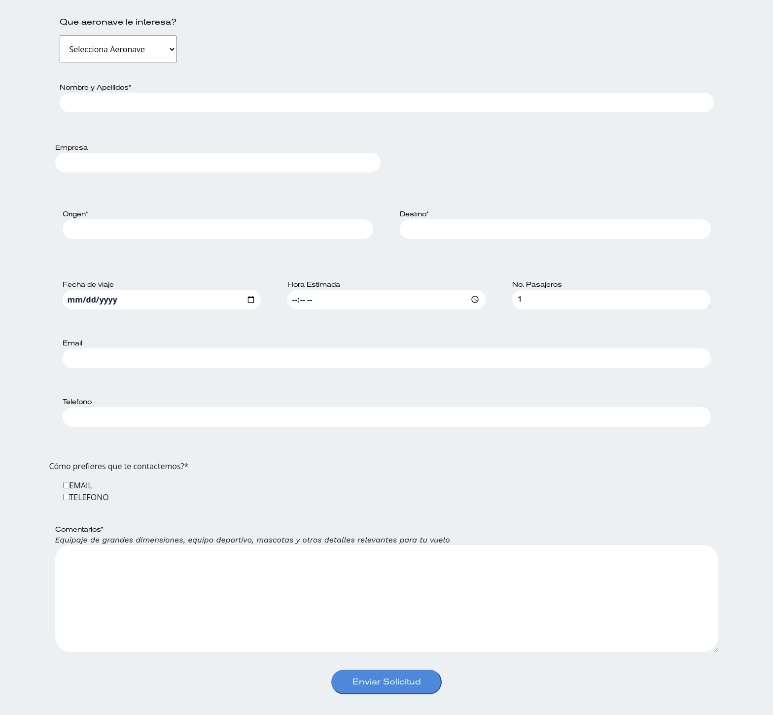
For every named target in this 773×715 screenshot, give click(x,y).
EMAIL (81, 485)
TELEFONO (89, 497)
